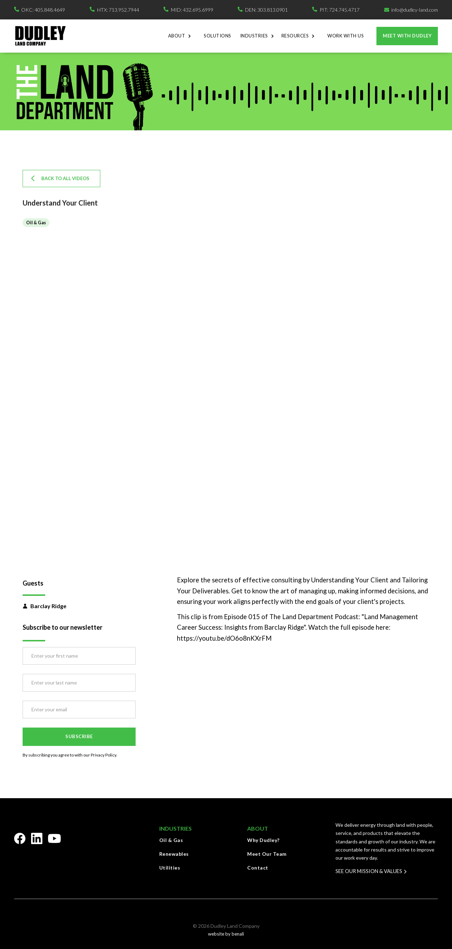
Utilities (169, 868)
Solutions (217, 35)
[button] (181, 36)
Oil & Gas (171, 840)
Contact (257, 868)
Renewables (174, 854)
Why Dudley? (263, 840)
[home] (40, 35)
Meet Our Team (267, 854)
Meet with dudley (407, 35)
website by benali (226, 934)
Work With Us (345, 35)
